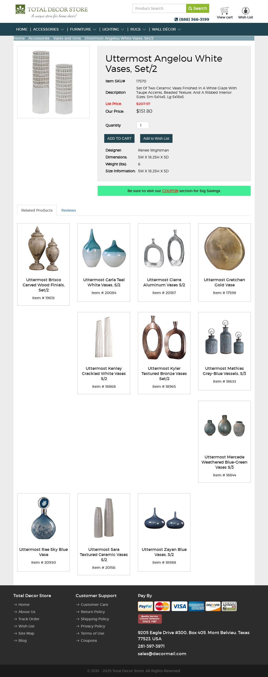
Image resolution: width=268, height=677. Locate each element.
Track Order (29, 619)
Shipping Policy (95, 619)
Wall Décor (166, 29)
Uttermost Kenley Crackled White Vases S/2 (104, 373)
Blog (22, 640)
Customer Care (94, 604)
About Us (26, 611)
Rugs (138, 29)
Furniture (83, 29)
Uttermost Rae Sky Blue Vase (43, 552)
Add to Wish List (156, 138)
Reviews (68, 210)
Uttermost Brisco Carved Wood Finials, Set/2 (44, 285)
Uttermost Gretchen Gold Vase (224, 282)
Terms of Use (92, 633)
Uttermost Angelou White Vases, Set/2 (119, 38)
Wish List (26, 626)
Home (21, 29)
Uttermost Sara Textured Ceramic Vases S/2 (104, 554)
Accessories (48, 29)
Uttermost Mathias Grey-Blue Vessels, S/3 (224, 371)
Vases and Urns (67, 38)
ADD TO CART (119, 138)
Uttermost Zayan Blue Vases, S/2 (164, 552)
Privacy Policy (93, 626)
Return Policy (93, 611)
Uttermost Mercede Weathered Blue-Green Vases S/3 (224, 462)
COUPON (170, 191)
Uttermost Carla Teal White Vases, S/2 (104, 282)
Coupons (89, 640)
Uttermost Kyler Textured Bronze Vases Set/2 (164, 373)
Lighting (113, 29)
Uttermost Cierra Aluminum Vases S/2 (164, 282)
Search (197, 8)
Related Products (37, 210)
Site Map (26, 633)
